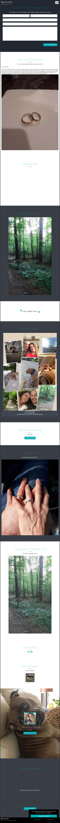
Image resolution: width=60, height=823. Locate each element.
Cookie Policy (37, 819)
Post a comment (30, 808)
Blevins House (30, 438)
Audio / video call (30, 733)
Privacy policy (50, 819)
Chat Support (49, 821)
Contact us (56, 821)
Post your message (50, 44)
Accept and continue (43, 816)
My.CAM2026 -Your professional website (9, 819)
